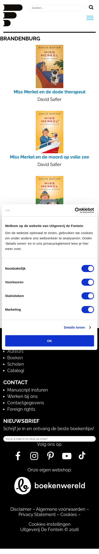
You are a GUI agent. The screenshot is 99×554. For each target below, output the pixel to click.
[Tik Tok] (82, 457)
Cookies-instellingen (50, 524)
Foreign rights (21, 409)
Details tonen (74, 327)
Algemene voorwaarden (60, 509)
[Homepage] (12, 24)
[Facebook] (17, 457)
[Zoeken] (91, 7)
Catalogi (15, 370)
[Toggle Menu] (89, 18)
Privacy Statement (37, 514)
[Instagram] (34, 457)
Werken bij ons (22, 396)
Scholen (15, 364)
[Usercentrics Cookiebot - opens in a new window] (74, 210)
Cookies (68, 514)
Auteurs (15, 351)
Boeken (15, 357)
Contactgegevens (25, 402)
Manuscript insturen (27, 390)
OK (49, 341)
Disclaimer (21, 509)
